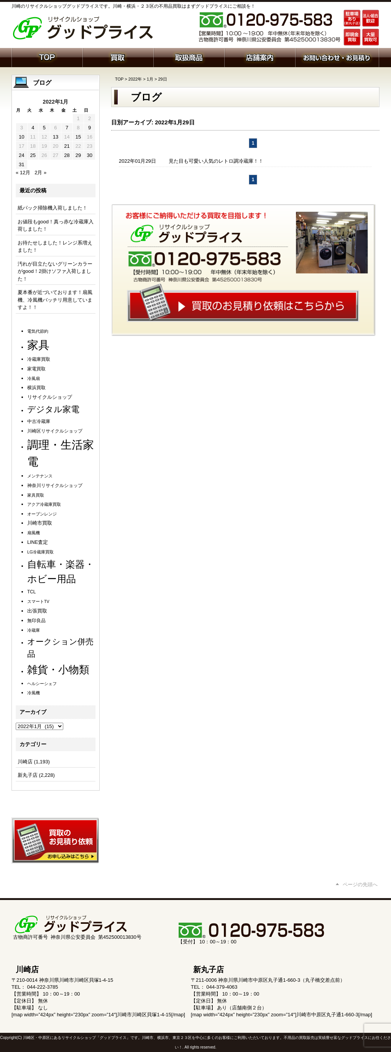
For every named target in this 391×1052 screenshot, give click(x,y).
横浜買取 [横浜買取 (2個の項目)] (36, 387)
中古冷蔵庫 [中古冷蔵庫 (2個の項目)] (38, 421)
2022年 (135, 79)
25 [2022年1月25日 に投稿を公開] (33, 155)
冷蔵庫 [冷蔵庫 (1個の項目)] (33, 630)
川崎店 (25, 762)
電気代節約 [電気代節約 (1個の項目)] (37, 331)
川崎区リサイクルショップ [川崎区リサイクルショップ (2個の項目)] (54, 431)
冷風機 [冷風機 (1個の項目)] (33, 692)
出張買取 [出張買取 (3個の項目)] (37, 611)
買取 (117, 57)
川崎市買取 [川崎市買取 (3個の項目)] (39, 523)
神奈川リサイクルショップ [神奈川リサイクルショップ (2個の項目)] (54, 485)
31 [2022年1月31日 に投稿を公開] (21, 164)
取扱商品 (188, 57)
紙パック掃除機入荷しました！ (52, 208)
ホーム (47, 57)
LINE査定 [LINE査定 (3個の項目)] (37, 542)
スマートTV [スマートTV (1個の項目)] (38, 601)
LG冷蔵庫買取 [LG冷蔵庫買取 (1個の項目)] (40, 552)
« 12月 (23, 172)
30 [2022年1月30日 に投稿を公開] (89, 155)
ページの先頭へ (360, 884)
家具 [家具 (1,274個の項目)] (38, 345)
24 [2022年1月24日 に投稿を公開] (21, 155)
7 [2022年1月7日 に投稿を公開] (67, 127)
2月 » (40, 172)
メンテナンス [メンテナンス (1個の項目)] (40, 476)
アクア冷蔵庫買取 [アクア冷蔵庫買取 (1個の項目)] (44, 504)
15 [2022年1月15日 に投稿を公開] (78, 137)
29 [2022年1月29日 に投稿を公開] (78, 155)
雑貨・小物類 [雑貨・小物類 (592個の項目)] (58, 669)
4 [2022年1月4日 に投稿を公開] (32, 127)
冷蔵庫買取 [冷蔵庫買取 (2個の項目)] (38, 359)
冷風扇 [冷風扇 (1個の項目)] (33, 378)
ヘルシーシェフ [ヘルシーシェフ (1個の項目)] (42, 683)
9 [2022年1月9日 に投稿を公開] (89, 127)
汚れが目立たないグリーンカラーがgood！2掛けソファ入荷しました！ (55, 271)
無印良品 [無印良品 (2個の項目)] (36, 620)
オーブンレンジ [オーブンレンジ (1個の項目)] (42, 514)
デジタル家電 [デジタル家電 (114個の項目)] (53, 409)
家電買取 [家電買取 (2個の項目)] (36, 369)
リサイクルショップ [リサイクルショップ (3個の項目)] (49, 397)
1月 (150, 79)
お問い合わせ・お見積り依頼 (337, 57)
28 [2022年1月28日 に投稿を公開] (66, 155)
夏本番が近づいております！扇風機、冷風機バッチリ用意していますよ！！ (55, 299)
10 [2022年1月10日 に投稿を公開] (21, 137)
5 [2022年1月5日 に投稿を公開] (44, 127)
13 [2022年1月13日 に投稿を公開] (55, 137)
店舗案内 (259, 57)
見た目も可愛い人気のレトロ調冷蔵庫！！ (216, 161)
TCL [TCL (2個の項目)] (31, 592)
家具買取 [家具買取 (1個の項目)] (35, 495)
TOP (119, 79)
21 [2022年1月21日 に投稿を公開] (66, 146)
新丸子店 (28, 775)
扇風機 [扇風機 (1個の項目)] (33, 532)
